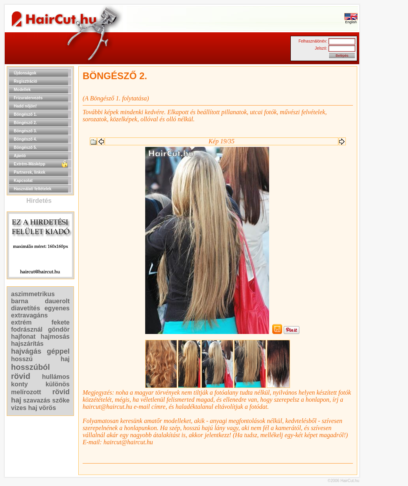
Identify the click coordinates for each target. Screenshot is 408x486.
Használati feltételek (33, 189)
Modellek (22, 89)
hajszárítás (27, 343)
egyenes (57, 308)
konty (19, 384)
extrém (21, 322)
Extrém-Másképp (29, 164)
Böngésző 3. (25, 131)
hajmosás (55, 336)
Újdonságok (25, 73)
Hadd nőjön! (25, 106)
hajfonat (23, 336)
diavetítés (25, 308)
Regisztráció (25, 81)
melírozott (26, 392)
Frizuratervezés (28, 98)
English (351, 20)
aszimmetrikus (33, 294)
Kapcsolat (23, 180)
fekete (61, 322)
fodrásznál (26, 329)
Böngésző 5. (25, 147)
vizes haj (24, 407)
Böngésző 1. (25, 114)
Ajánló (20, 156)
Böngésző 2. (25, 123)
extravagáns (29, 315)
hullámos (56, 376)
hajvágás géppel (40, 351)
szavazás (36, 400)
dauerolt (57, 301)
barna (19, 301)
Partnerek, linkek (29, 172)
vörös (47, 407)
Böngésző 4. (25, 139)
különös (58, 384)
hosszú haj (40, 359)
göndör (59, 329)
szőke (61, 400)
